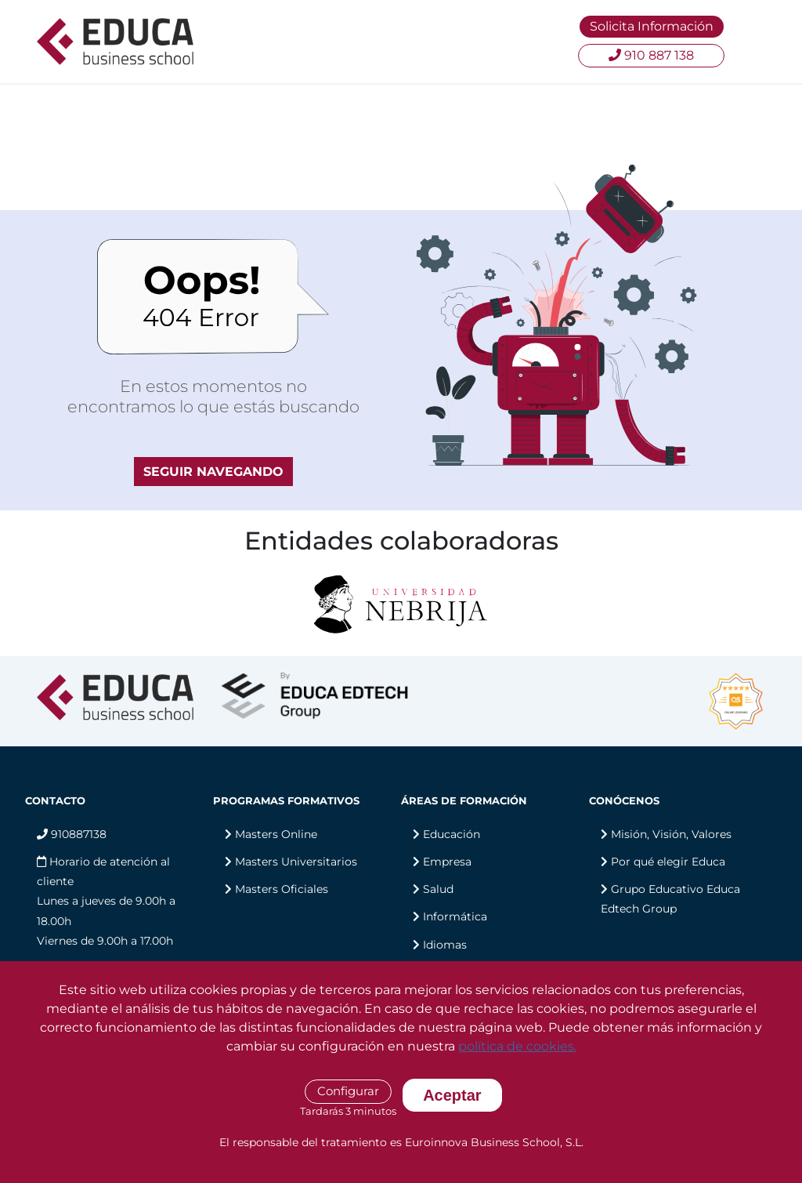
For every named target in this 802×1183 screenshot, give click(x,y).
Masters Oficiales (281, 889)
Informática (455, 916)
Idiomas (445, 945)
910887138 (72, 834)
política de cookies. (517, 1046)
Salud (438, 889)
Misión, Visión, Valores (671, 834)
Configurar (348, 1090)
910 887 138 (651, 55)
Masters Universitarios (296, 862)
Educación (451, 834)
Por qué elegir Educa (668, 862)
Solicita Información (651, 26)
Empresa (447, 862)
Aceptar (452, 1095)
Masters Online (276, 834)
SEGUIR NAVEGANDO (213, 471)
